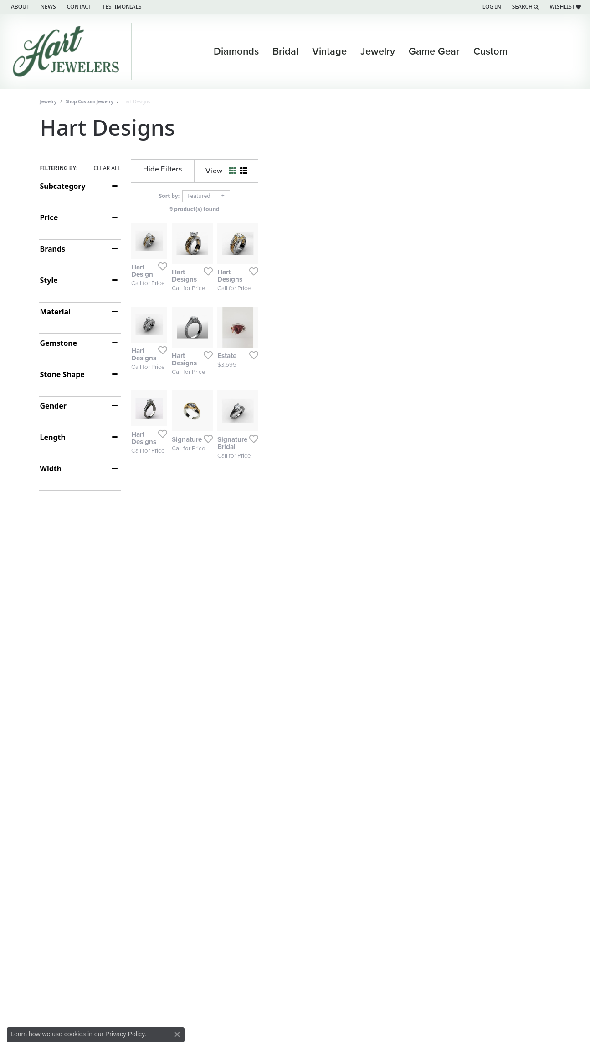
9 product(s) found (341, 209)
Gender (53, 405)
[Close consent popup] (177, 1034)
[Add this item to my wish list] (260, 366)
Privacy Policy (124, 1034)
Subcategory (63, 186)
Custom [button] (490, 51)
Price (49, 217)
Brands (53, 248)
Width (51, 468)
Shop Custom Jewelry (89, 101)
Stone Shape (62, 374)
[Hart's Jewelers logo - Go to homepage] (68, 51)
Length (53, 437)
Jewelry (48, 101)
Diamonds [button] (236, 51)
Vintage (329, 51)
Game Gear (434, 51)
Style (49, 280)
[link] (19, 7)
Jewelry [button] (377, 51)
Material (55, 311)
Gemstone (58, 343)
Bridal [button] (285, 51)
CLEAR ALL (106, 168)
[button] (491, 7)
